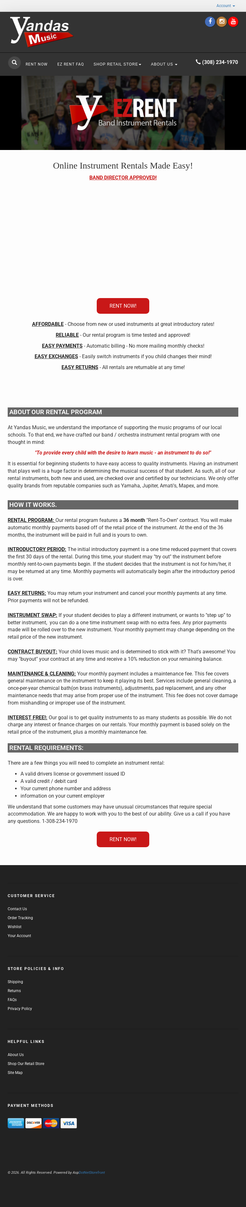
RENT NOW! (123, 306)
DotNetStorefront (89, 1173)
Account (226, 6)
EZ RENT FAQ (70, 64)
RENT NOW (37, 64)
